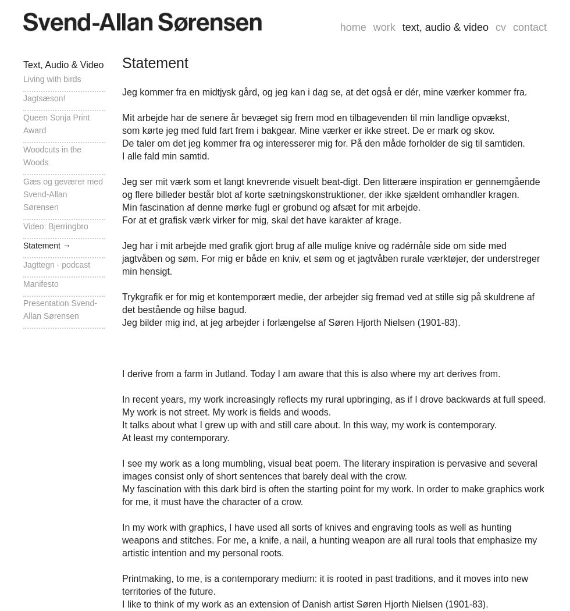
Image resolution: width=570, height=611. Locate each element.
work (384, 27)
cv (501, 27)
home (353, 27)
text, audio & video (445, 27)
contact (530, 27)
